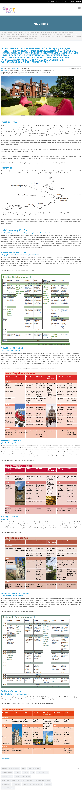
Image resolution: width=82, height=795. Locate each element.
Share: (78, 768)
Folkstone (25, 772)
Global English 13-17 (42, 772)
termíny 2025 (16, 784)
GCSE (32, 772)
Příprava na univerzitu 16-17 (22, 776)
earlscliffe (17, 772)
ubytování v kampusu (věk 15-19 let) (32, 784)
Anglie (24, 768)
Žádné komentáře (75, 68)
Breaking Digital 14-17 (34, 768)
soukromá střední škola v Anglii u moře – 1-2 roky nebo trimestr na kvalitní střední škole (26, 780)
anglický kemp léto (14, 768)
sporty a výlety (6, 784)
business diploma (7, 772)
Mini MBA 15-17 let (7, 776)
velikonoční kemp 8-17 (8, 788)
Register (78, 1)
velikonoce (48, 784)
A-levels (4, 768)
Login (71, 1)
